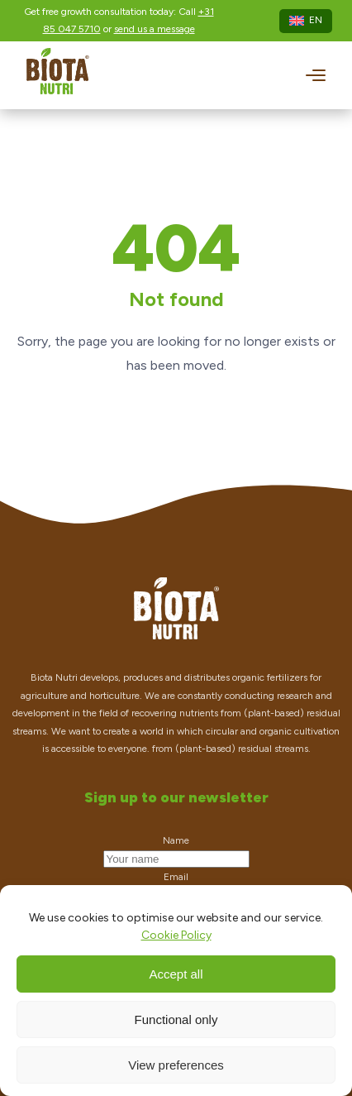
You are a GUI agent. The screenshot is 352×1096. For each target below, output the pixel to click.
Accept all (175, 974)
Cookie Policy (176, 935)
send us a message (154, 29)
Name (176, 840)
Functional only (176, 1019)
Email (176, 877)
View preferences (176, 1065)
